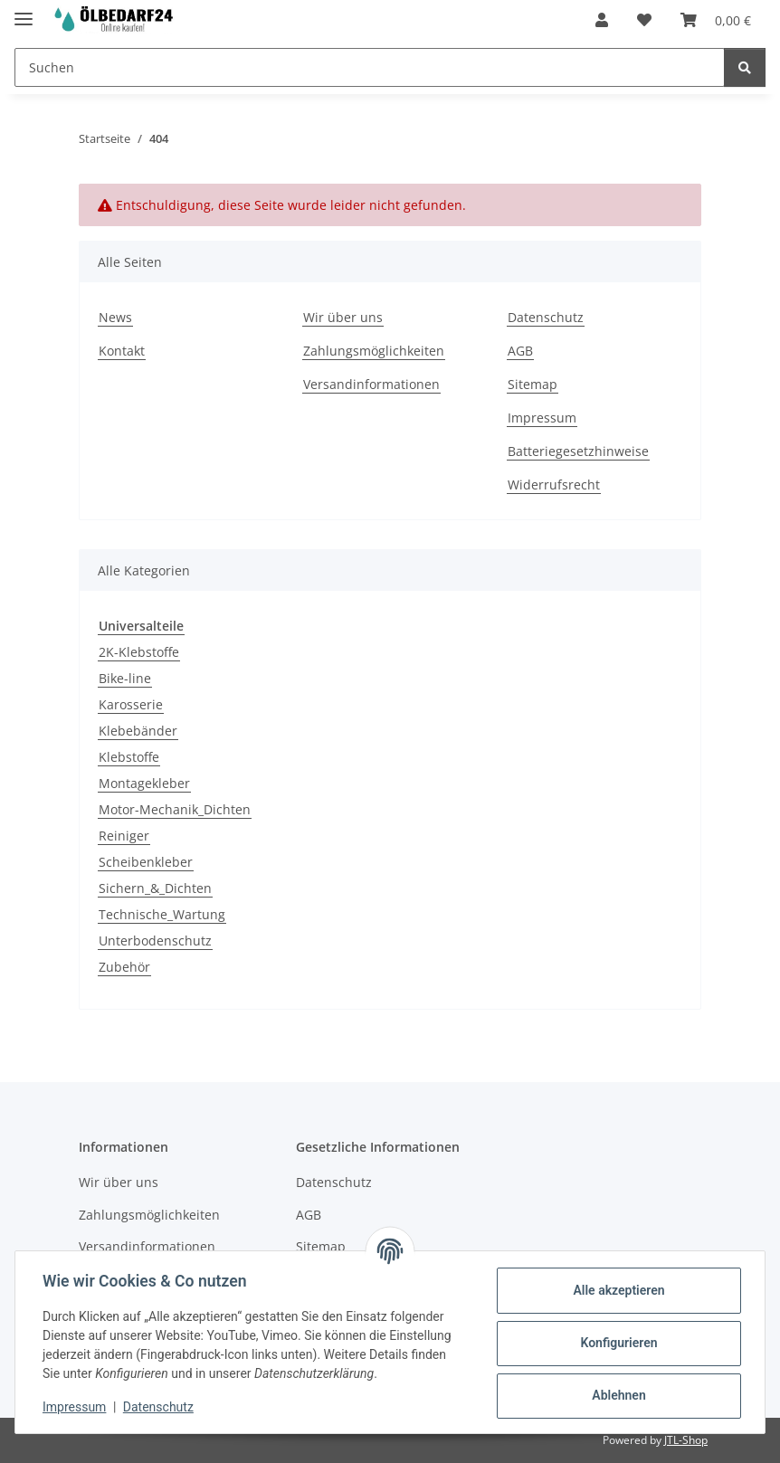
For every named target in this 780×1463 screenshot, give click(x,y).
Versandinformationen (371, 384)
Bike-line (125, 678)
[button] (602, 20)
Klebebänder (138, 730)
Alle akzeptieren (616, 1290)
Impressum (76, 1407)
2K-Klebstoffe (139, 651)
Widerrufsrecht (554, 484)
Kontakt (122, 350)
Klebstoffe (129, 756)
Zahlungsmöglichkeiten (373, 350)
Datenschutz (160, 1407)
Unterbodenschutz (155, 940)
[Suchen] (745, 67)
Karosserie (131, 704)
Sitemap (532, 384)
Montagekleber (144, 783)
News (115, 317)
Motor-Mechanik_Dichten (175, 809)
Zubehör (124, 966)
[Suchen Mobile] (369, 67)
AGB (520, 350)
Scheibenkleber (146, 861)
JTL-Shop (686, 1440)
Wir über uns (343, 317)
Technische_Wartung (162, 914)
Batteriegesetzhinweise (578, 451)
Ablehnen (616, 1395)
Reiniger (124, 835)
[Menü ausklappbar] (23, 11)
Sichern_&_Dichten (155, 888)
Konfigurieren (616, 1342)
